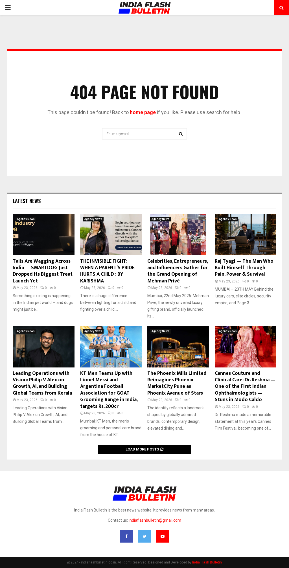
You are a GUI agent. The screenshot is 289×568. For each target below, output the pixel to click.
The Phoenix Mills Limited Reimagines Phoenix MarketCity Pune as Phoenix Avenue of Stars (177, 383)
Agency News (26, 219)
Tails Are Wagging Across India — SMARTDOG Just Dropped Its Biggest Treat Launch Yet (43, 271)
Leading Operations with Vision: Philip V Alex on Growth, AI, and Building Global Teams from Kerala (42, 383)
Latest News (27, 200)
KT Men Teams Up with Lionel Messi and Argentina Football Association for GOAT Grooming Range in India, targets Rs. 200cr (108, 390)
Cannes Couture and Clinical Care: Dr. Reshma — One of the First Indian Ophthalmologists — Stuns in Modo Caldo (245, 386)
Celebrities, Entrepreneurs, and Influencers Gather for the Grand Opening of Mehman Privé (177, 271)
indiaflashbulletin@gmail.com (155, 520)
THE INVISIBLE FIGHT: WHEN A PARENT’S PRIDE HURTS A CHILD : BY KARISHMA (107, 271)
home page (143, 112)
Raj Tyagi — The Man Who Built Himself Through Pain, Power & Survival (244, 268)
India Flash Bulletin (207, 562)
